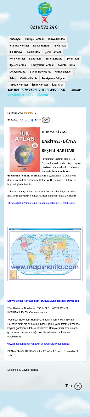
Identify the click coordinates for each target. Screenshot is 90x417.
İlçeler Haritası (18, 65)
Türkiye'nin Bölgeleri (54, 78)
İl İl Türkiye (16, 52)
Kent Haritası (17, 58)
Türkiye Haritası (34, 39)
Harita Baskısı (63, 71)
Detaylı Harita (18, 71)
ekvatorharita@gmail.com (27, 94)
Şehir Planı (73, 58)
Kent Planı (35, 58)
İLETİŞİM (57, 84)
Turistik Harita (54, 58)
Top (68, 386)
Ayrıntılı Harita (66, 65)
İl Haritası (60, 45)
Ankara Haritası (19, 84)
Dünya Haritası (56, 39)
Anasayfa (15, 39)
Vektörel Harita (28, 78)
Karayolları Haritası (42, 65)
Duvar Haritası (41, 45)
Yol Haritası (33, 52)
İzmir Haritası (40, 84)
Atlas (13, 78)
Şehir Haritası (53, 52)
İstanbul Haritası (19, 45)
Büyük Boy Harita (40, 71)
